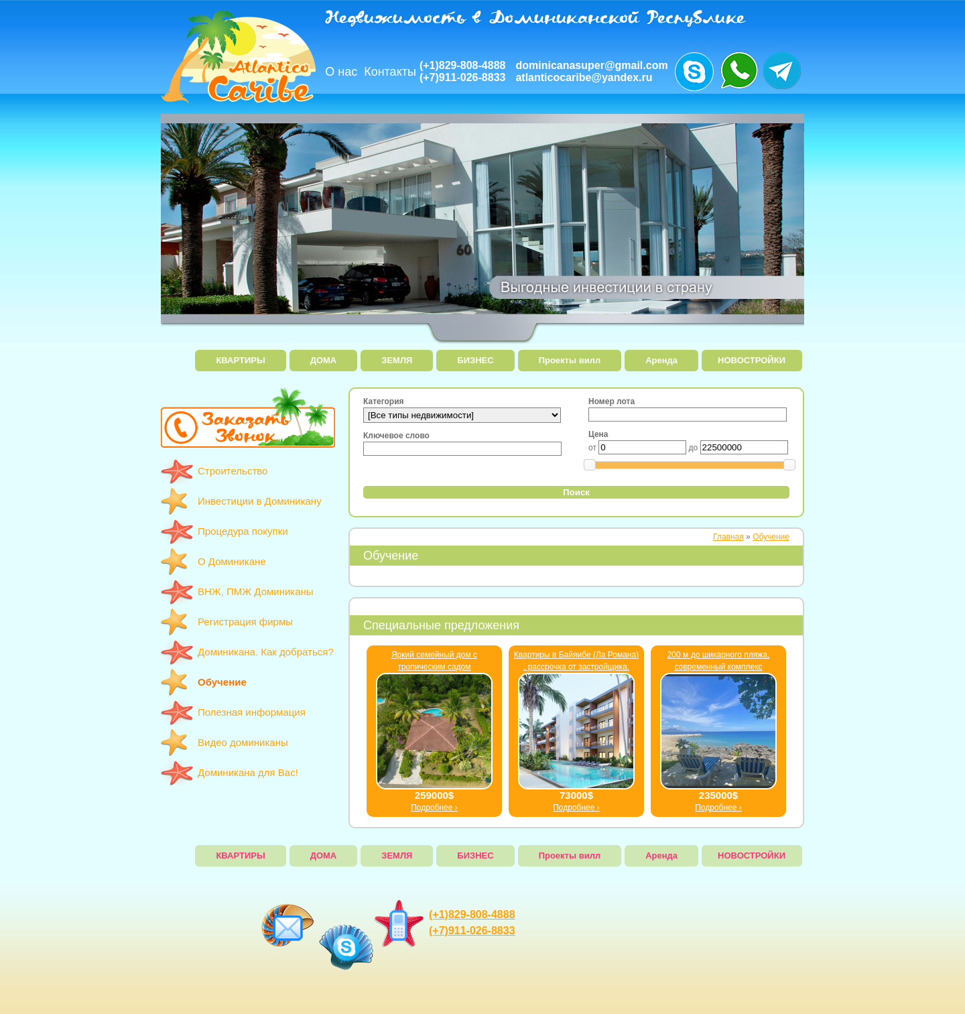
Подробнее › (434, 807)
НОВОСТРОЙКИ (751, 360)
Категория (383, 401)
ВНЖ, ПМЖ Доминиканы (256, 591)
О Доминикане (232, 561)
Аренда (661, 360)
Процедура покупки (243, 531)
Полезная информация (252, 712)
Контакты (390, 71)
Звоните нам (694, 71)
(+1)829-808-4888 (463, 65)
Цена (598, 434)
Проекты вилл (570, 360)
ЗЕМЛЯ (396, 360)
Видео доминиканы (243, 742)
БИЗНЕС (475, 360)
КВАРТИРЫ (240, 360)
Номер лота (611, 401)
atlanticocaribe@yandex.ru (583, 77)
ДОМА (323, 360)
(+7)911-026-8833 (463, 77)
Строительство (232, 471)
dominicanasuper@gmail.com (591, 65)
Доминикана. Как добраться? (266, 651)
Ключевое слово (396, 435)
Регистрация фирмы (245, 621)
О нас (341, 71)
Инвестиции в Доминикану (260, 501)
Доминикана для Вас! (248, 772)
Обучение (222, 682)
